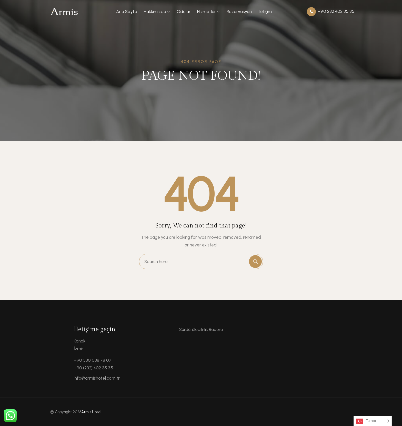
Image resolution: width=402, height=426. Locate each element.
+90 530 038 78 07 (93, 360)
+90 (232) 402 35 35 (93, 367)
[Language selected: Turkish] (373, 421)
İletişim (265, 11)
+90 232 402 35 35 (330, 11)
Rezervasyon (239, 11)
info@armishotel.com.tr (97, 378)
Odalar (183, 11)
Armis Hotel (91, 412)
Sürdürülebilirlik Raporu (201, 329)
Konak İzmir (79, 344)
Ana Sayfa (126, 11)
